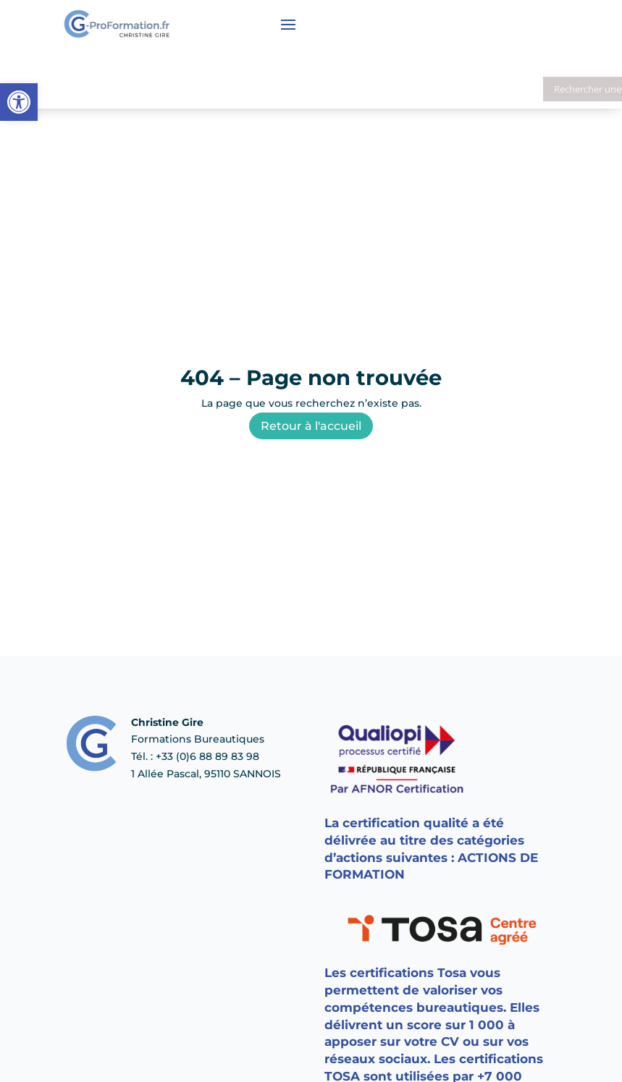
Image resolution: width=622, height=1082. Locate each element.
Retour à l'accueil (311, 426)
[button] (19, 102)
